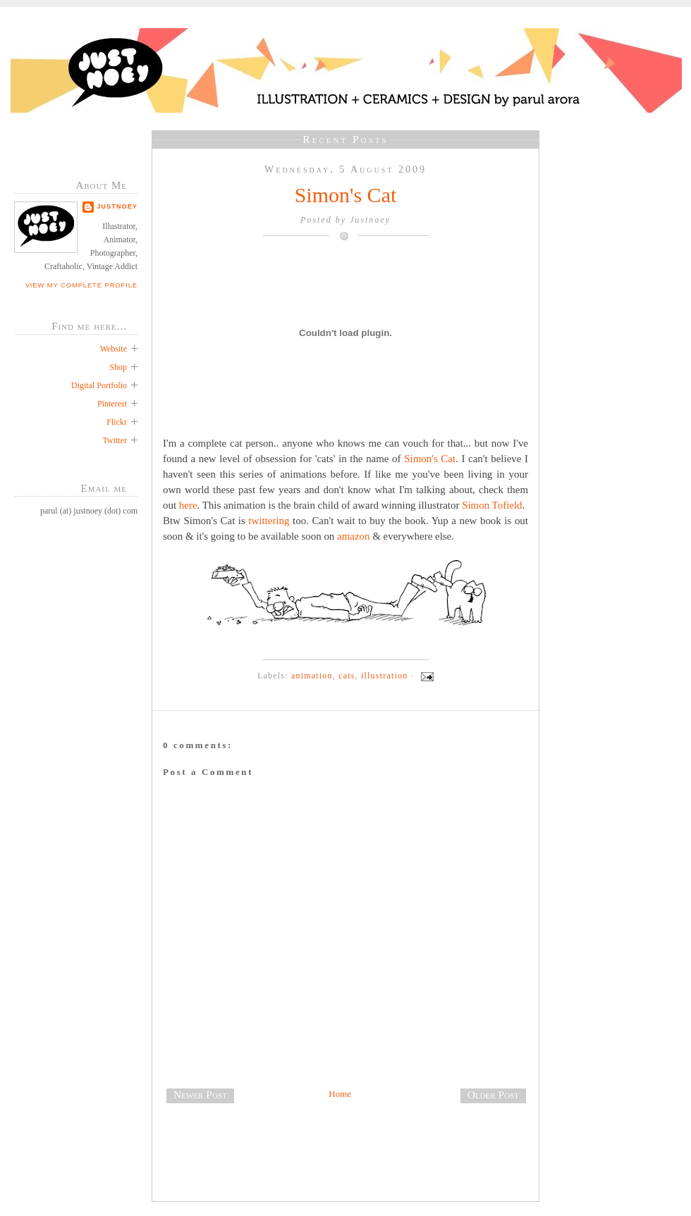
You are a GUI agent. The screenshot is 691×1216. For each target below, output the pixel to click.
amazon (353, 536)
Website (113, 349)
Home (340, 1093)
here (188, 505)
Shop (118, 367)
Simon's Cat (346, 194)
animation (312, 676)
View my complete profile (81, 285)
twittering (268, 520)
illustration (384, 676)
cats (346, 676)
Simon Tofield (492, 505)
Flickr (116, 422)
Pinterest (112, 404)
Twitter (115, 440)
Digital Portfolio (99, 385)
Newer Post (200, 1094)
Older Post (493, 1094)
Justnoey (117, 206)
